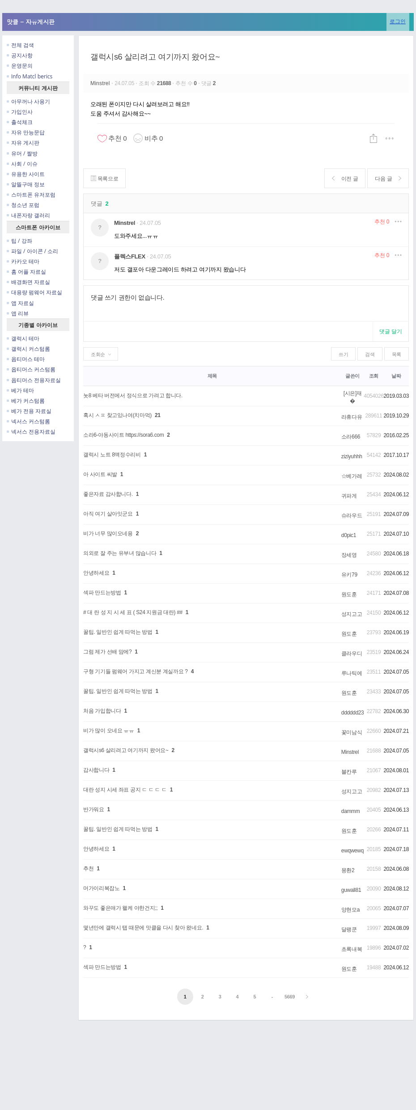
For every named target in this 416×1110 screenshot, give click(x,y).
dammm (350, 811)
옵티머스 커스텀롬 (31, 369)
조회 (373, 376)
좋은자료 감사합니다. (108, 494)
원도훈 (349, 594)
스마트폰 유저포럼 (31, 194)
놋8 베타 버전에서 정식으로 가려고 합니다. (133, 395)
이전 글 (345, 178)
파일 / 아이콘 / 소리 (32, 251)
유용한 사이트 (26, 174)
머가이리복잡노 (101, 888)
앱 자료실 (20, 303)
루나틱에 (351, 673)
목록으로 (104, 178)
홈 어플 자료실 (26, 271)
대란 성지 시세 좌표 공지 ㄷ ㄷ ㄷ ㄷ (125, 790)
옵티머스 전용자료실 (34, 380)
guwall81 (351, 890)
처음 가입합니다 (102, 711)
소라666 (350, 437)
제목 (212, 376)
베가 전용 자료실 (29, 411)
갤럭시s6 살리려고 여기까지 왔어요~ (155, 56)
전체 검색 (20, 45)
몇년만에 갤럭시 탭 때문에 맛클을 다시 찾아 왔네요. (143, 928)
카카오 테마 (23, 261)
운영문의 (20, 65)
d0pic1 (348, 535)
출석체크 (20, 122)
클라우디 (351, 653)
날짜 (396, 376)
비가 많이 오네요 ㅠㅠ (108, 730)
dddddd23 (352, 713)
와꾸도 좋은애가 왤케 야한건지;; (120, 908)
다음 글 (388, 178)
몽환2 (348, 870)
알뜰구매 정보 (26, 184)
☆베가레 (351, 476)
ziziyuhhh (351, 456)
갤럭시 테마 (23, 338)
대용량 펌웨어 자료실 (34, 292)
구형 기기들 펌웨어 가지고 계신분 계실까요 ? (135, 671)
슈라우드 (351, 515)
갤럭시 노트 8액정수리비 (112, 455)
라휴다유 (351, 417)
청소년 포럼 (23, 205)
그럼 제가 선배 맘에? (107, 652)
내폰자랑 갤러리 (28, 215)
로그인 (398, 21)
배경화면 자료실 (28, 282)
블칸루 (349, 772)
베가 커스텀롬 (26, 400)
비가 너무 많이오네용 (108, 533)
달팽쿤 (349, 929)
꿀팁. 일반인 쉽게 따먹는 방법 (118, 632)
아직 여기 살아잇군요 (108, 514)
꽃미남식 (351, 732)
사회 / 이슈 (22, 164)
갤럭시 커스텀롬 (28, 349)
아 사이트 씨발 (100, 474)
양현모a (350, 910)
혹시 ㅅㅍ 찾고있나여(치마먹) (117, 415)
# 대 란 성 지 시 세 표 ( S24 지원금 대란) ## (133, 612)
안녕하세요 (96, 573)
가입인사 (20, 112)
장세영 (349, 555)
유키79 (349, 575)
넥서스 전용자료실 (31, 431)
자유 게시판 (23, 142)
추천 (381, 222)
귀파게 (349, 496)
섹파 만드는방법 (102, 592)
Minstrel (100, 83)
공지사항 (20, 55)
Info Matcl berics (29, 76)
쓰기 (343, 354)
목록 (396, 354)
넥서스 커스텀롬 (28, 421)
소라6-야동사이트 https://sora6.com (123, 435)
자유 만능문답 (26, 132)
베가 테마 (20, 390)
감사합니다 (96, 770)
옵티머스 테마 (26, 359)
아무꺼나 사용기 (28, 101)
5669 (289, 996)
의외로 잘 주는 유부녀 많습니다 (119, 553)
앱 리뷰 (18, 313)
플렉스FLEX (129, 256)
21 (158, 415)
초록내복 (351, 949)
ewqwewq (352, 851)
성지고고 (351, 614)
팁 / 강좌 (19, 241)
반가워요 (93, 809)
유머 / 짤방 (22, 153)
